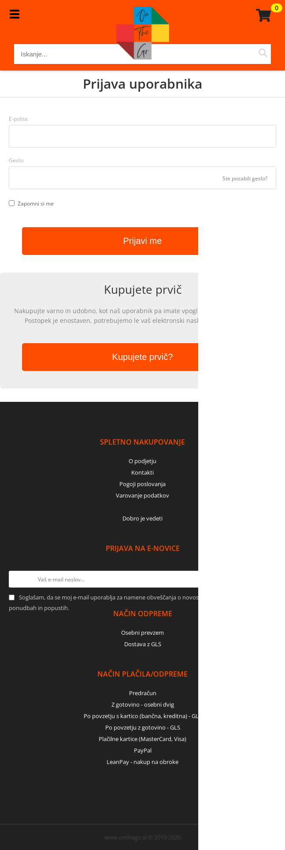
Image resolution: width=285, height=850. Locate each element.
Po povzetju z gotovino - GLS (142, 727)
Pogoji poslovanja (142, 484)
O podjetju (142, 461)
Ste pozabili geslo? (244, 178)
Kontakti (142, 472)
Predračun (142, 693)
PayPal (143, 750)
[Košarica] (262, 15)
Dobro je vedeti (142, 518)
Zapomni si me (36, 203)
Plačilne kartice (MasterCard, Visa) (142, 739)
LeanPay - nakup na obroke (142, 762)
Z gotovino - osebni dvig (142, 704)
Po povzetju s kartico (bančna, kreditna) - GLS (143, 716)
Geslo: (16, 160)
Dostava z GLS (142, 644)
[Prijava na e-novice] (267, 579)
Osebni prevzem (142, 633)
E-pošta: (19, 119)
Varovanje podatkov (142, 495)
